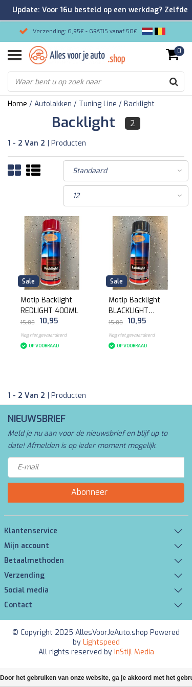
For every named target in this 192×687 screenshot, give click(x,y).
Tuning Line (98, 104)
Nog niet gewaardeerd (43, 335)
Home (17, 104)
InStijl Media (134, 652)
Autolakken (53, 104)
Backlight (139, 104)
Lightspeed (101, 642)
